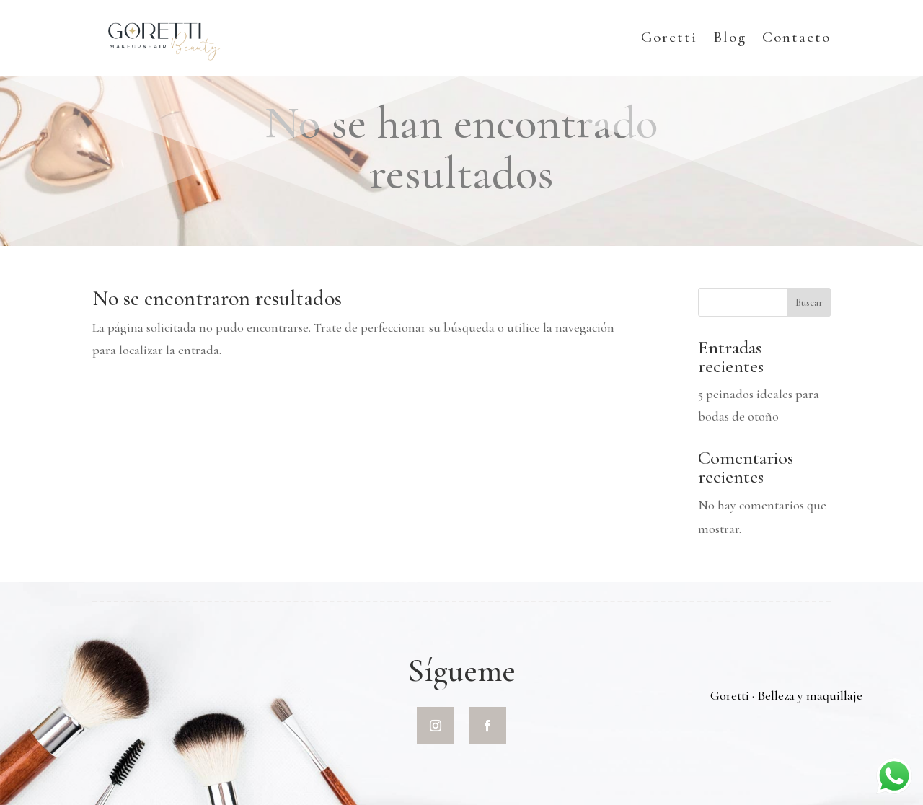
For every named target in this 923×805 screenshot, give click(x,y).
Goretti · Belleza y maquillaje (786, 695)
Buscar (809, 302)
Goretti (669, 39)
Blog (729, 39)
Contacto (796, 39)
